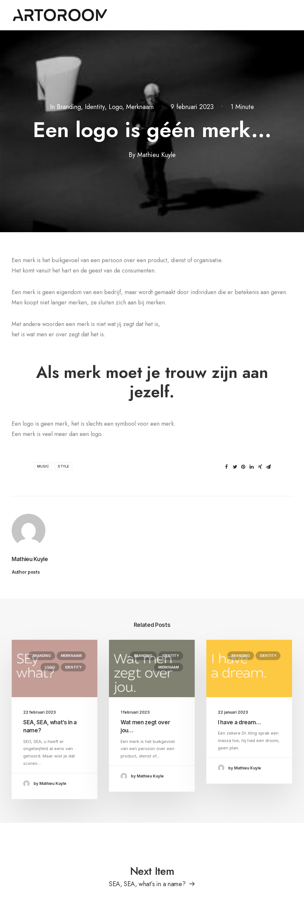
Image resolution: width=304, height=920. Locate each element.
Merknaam (140, 107)
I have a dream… (239, 722)
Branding (69, 107)
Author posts (26, 572)
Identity (95, 107)
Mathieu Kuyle (156, 155)
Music (43, 466)
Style (63, 466)
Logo (115, 107)
